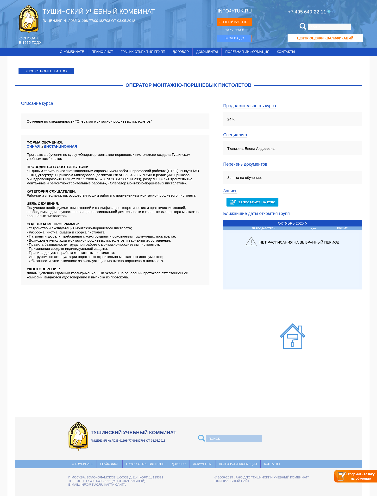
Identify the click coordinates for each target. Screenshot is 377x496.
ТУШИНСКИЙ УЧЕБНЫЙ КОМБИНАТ (98, 11)
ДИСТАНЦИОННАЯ (60, 146)
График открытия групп (143, 52)
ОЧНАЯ (33, 146)
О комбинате (72, 52)
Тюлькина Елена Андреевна (251, 148)
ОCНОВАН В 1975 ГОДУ (30, 40)
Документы (207, 52)
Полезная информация (247, 52)
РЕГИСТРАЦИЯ (234, 29)
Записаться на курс (252, 202)
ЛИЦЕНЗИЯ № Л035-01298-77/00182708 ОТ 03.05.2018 (88, 21)
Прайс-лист (102, 52)
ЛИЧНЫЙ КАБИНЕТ (234, 22)
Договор (181, 52)
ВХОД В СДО (234, 38)
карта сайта (115, 484)
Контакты (286, 52)
